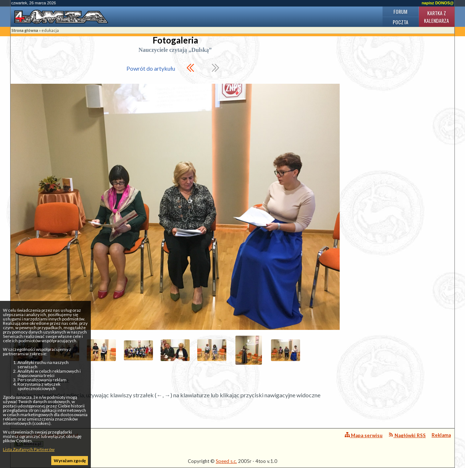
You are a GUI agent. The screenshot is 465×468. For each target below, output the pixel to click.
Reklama (441, 435)
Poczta (400, 22)
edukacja (50, 30)
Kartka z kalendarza (436, 16)
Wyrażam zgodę (70, 460)
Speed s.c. (226, 461)
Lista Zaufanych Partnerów (28, 449)
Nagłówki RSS (407, 435)
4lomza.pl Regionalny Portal (46, 439)
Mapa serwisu (364, 435)
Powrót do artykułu (150, 68)
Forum (400, 11)
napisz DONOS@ (438, 3)
